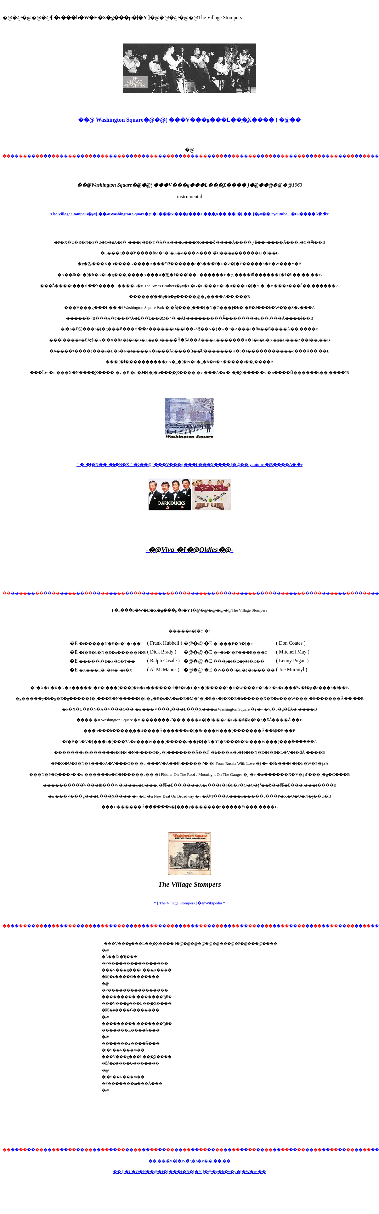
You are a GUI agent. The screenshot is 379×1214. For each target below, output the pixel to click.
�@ (190, 149)
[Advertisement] (189, 575)
